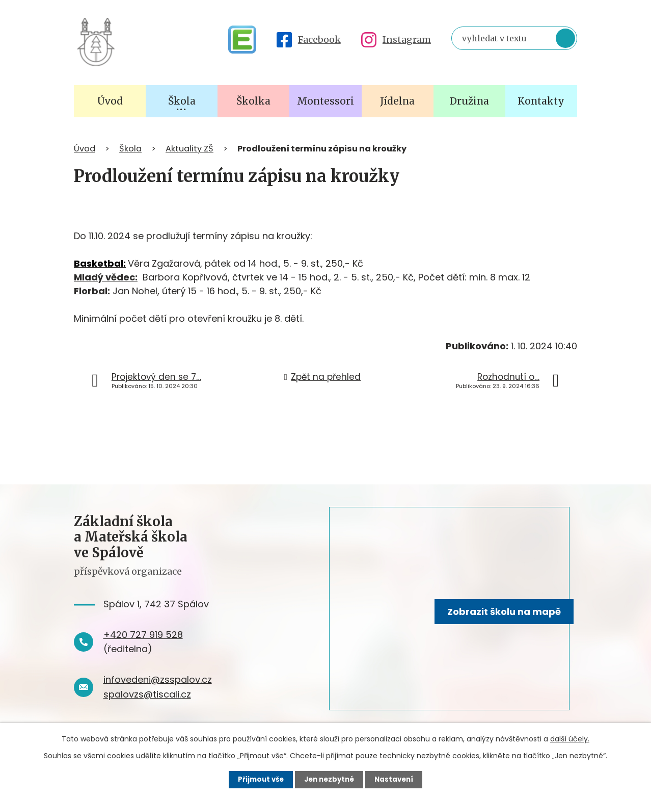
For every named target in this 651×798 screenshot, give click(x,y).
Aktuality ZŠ (189, 149)
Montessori (325, 101)
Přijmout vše (258, 779)
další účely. (569, 738)
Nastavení (396, 779)
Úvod (84, 149)
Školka (253, 101)
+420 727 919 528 (143, 634)
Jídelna (397, 101)
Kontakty (541, 101)
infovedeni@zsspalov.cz (157, 679)
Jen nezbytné (329, 779)
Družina (469, 101)
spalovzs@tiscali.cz (147, 694)
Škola (130, 149)
